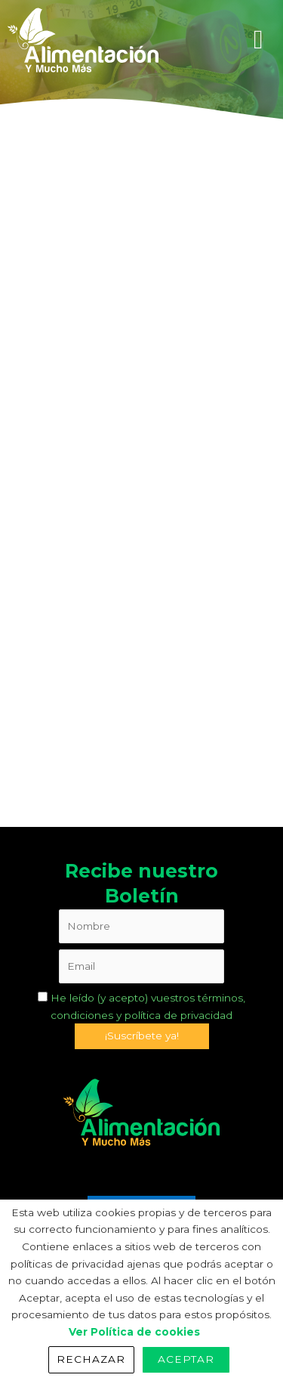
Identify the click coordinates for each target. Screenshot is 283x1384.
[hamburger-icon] (258, 39)
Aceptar (186, 1359)
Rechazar (91, 1359)
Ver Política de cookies (134, 1332)
